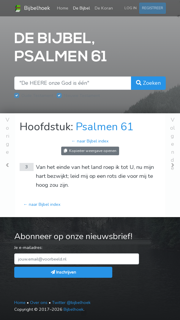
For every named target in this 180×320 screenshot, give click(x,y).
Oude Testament (37, 95)
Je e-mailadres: (28, 247)
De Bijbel (81, 8)
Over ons (39, 302)
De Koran (104, 8)
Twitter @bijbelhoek (71, 302)
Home (64, 7)
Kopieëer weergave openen (90, 150)
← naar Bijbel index (89, 141)
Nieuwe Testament (82, 95)
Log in (130, 7)
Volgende (172, 144)
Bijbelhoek (32, 8)
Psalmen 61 (105, 127)
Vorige (7, 136)
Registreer (152, 7)
